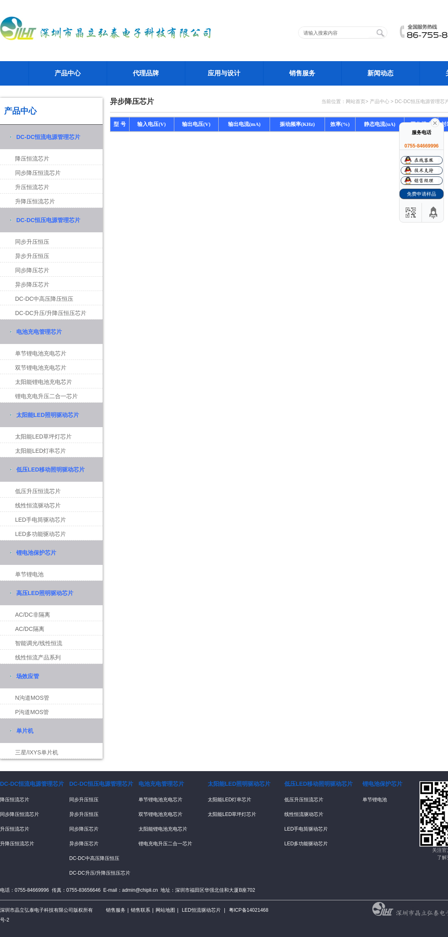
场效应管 (27, 676)
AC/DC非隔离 (32, 614)
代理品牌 (146, 73)
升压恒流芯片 (32, 187)
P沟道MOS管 (32, 712)
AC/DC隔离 (29, 629)
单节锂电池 (29, 574)
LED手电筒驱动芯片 (40, 519)
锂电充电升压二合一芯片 (46, 396)
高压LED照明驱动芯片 (44, 593)
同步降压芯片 (32, 270)
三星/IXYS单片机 (36, 752)
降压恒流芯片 (32, 158)
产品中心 (68, 73)
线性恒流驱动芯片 (38, 505)
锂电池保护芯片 (36, 552)
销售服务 (302, 73)
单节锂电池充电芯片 (40, 353)
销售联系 (140, 910)
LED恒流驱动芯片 (201, 910)
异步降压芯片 (32, 284)
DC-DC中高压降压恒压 (44, 298)
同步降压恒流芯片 (38, 173)
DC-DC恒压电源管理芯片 (48, 220)
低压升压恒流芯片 (38, 491)
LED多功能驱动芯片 (40, 534)
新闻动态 (380, 73)
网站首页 (355, 101)
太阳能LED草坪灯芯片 (43, 436)
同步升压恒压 (32, 241)
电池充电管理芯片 (39, 332)
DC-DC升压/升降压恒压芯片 (50, 313)
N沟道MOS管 (32, 697)
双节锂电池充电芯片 (40, 367)
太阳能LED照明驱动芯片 (47, 415)
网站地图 (165, 910)
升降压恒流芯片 (35, 201)
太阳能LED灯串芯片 (40, 451)
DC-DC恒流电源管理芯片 (48, 137)
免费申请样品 (421, 194)
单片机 (24, 731)
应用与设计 (224, 73)
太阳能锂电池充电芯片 (43, 382)
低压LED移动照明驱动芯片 (50, 469)
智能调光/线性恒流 (38, 643)
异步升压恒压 (32, 256)
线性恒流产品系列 (38, 657)
